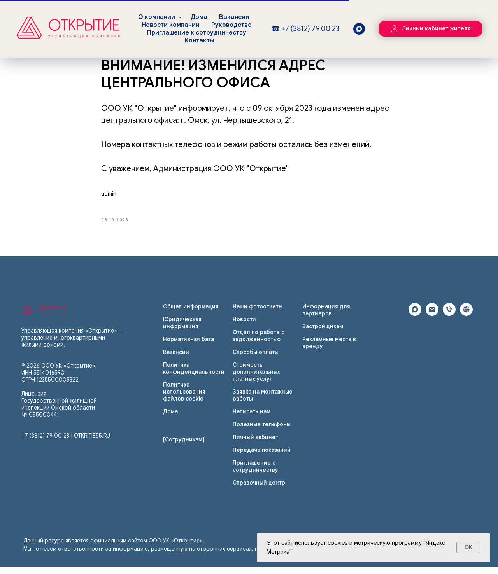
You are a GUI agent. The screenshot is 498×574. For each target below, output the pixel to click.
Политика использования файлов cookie (184, 398)
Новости (244, 326)
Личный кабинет (255, 444)
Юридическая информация (182, 330)
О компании (157, 17)
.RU (106, 442)
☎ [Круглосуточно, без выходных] (276, 29)
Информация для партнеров (326, 317)
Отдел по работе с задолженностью (258, 343)
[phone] (449, 320)
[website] (466, 320)
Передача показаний (262, 456)
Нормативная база (188, 346)
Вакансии (234, 17)
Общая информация (191, 313)
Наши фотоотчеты (257, 313)
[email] (432, 320)
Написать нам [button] (251, 418)
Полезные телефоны (262, 431)
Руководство (231, 25)
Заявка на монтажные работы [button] (263, 402)
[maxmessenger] (359, 29)
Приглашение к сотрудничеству (196, 33)
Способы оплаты (256, 358)
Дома (199, 17)
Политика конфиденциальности (193, 375)
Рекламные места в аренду (329, 350)
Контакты (199, 40)
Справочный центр (259, 489)
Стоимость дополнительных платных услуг (256, 378)
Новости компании (171, 25)
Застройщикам (322, 333)
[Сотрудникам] (184, 446)
